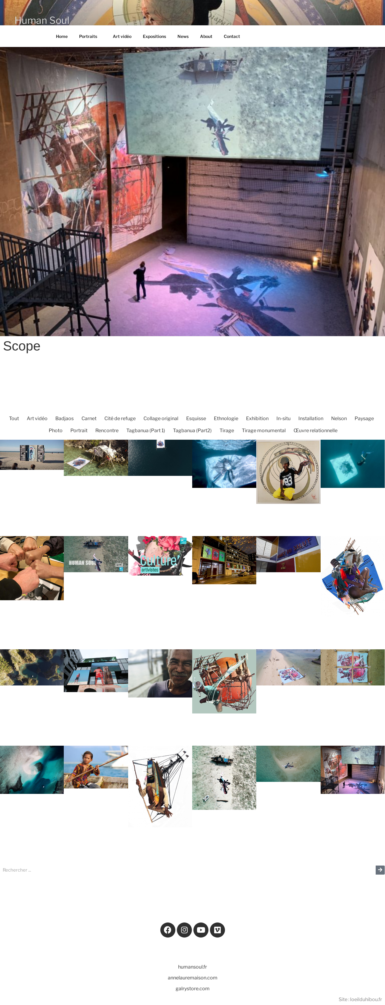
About (206, 36)
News (183, 36)
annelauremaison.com (192, 978)
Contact (232, 36)
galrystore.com (193, 988)
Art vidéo (122, 36)
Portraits (91, 36)
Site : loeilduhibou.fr (360, 999)
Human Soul (41, 20)
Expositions (154, 36)
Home (62, 36)
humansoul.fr (192, 967)
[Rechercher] (380, 870)
